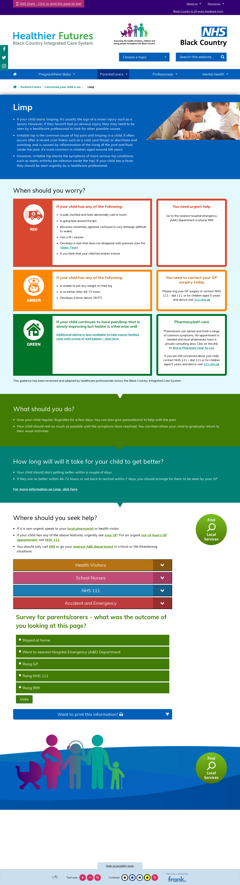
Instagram (4, 66)
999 (52, 546)
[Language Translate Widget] (55, 876)
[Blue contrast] (132, 877)
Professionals (163, 74)
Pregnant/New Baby (55, 74)
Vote (24, 699)
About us (192, 3)
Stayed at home (34, 640)
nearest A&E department (93, 546)
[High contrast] (147, 877)
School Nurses (90, 578)
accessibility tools (120, 866)
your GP (111, 535)
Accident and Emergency (91, 603)
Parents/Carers (111, 74)
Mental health (213, 74)
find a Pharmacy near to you (193, 348)
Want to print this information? (90, 714)
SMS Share (50, 4)
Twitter (4, 57)
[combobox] (144, 57)
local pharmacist (80, 528)
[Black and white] (125, 877)
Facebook (4, 49)
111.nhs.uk (202, 299)
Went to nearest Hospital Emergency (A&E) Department (70, 652)
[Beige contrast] (139, 877)
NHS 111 (52, 540)
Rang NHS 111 (33, 675)
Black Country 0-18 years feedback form (198, 11)
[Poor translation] (14, 829)
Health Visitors (90, 565)
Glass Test (68, 247)
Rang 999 (29, 687)
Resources (214, 3)
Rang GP (28, 664)
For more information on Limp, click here (45, 489)
